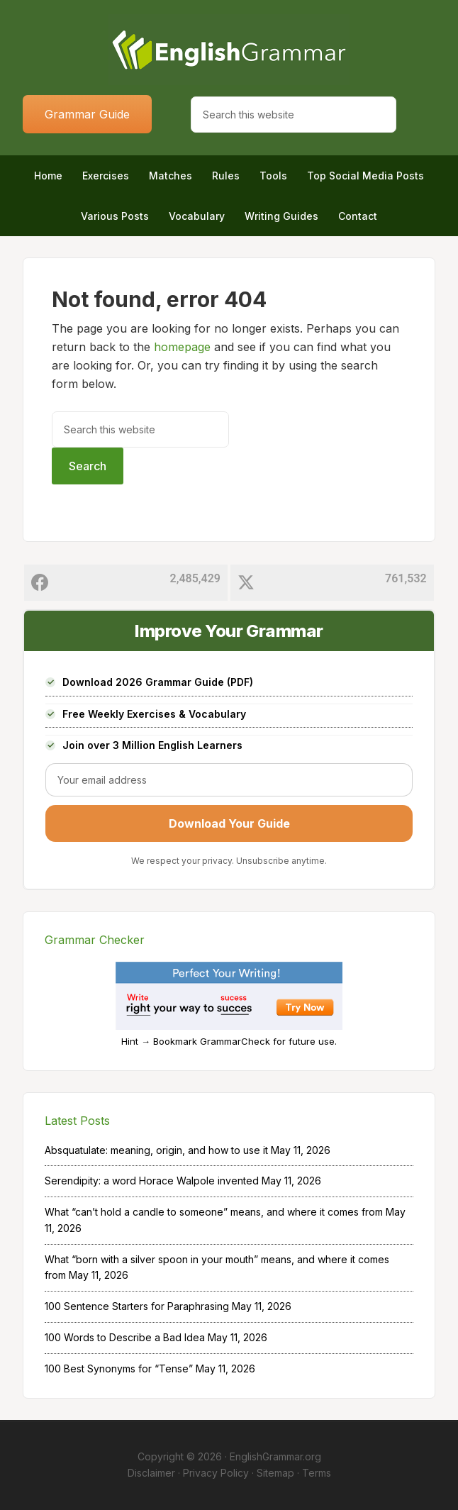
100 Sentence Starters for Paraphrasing (137, 1306)
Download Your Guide (229, 823)
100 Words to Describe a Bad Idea (125, 1337)
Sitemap (275, 1473)
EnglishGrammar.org (275, 1456)
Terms (316, 1473)
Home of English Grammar (229, 49)
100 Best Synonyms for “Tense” (119, 1368)
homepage (182, 347)
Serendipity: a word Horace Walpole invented (152, 1181)
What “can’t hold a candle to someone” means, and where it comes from (214, 1212)
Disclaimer (151, 1473)
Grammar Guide (87, 114)
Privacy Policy (216, 1473)
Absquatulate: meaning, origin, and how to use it (156, 1150)
